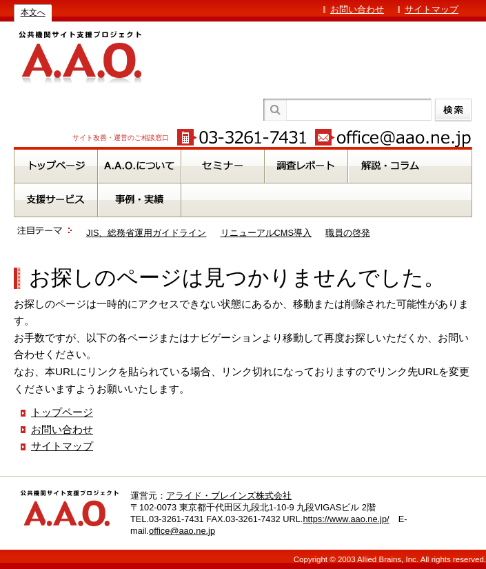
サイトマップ (431, 9)
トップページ (62, 412)
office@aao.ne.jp (182, 531)
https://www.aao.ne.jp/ (346, 519)
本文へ (33, 12)
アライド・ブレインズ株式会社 (229, 495)
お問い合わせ (357, 9)
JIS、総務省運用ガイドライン (146, 233)
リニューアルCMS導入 (266, 233)
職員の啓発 (347, 233)
